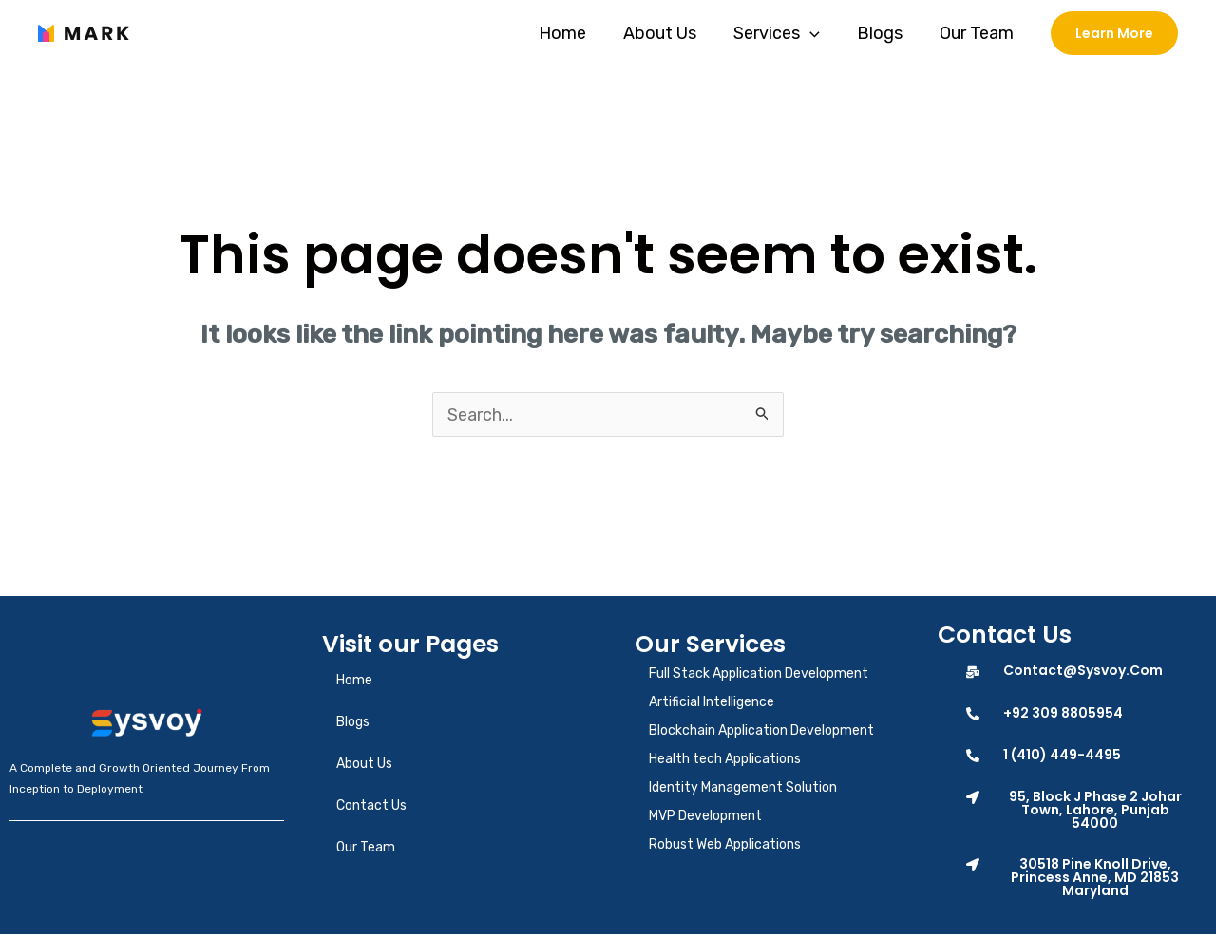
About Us (669, 33)
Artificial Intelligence (711, 703)
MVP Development (705, 817)
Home (574, 33)
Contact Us (371, 806)
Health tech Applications (725, 760)
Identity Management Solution (743, 788)
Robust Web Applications (725, 845)
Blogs (883, 33)
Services (783, 33)
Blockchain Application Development (761, 731)
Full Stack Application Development (758, 674)
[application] (816, 33)
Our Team (977, 33)
